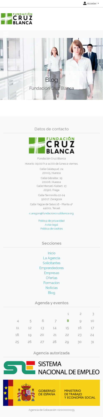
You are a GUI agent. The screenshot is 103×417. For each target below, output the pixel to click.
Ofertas (51, 278)
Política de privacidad (51, 220)
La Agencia (51, 258)
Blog (51, 293)
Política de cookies (51, 228)
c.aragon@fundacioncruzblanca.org (51, 213)
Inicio (52, 253)
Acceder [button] (90, 3)
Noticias (51, 288)
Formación (51, 283)
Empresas (51, 273)
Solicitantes (51, 263)
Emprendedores (51, 268)
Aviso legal (51, 224)
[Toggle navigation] (5, 34)
